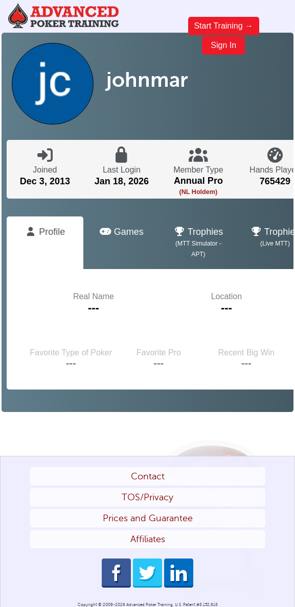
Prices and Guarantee (148, 518)
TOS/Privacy (147, 497)
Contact (148, 476)
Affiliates (147, 539)
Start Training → (223, 25)
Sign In (223, 45)
